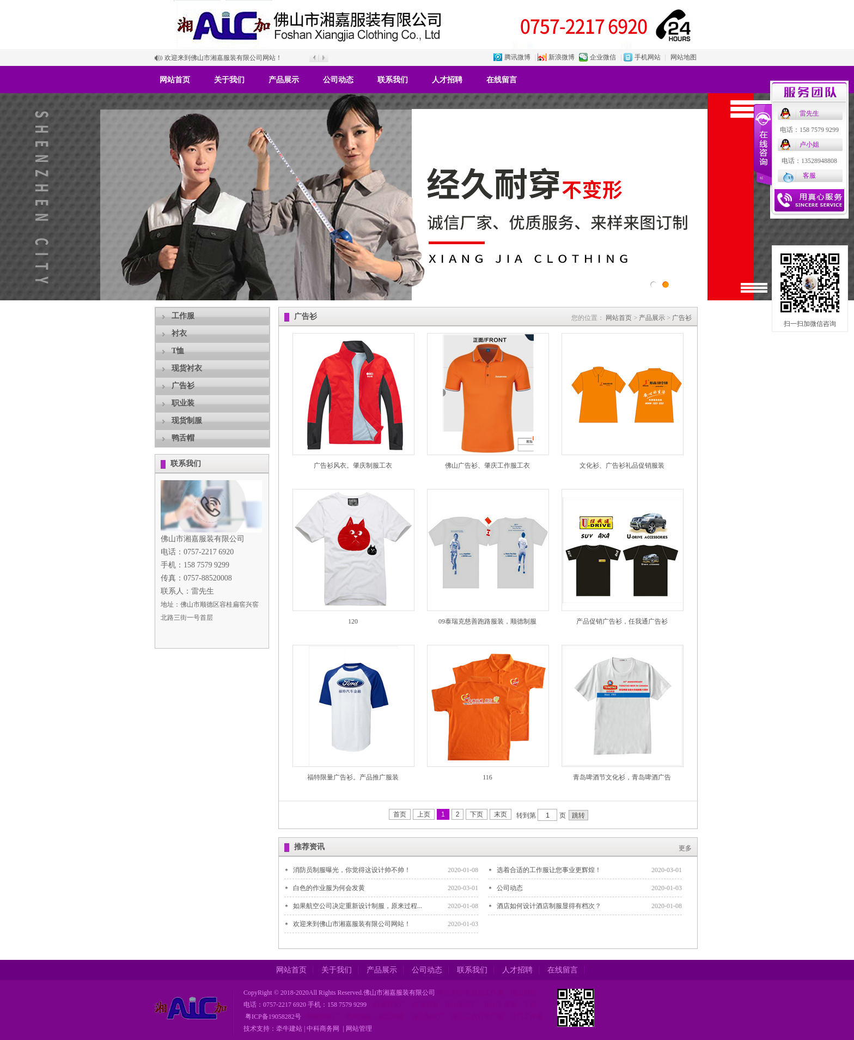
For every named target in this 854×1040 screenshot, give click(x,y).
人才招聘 (447, 80)
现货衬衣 (187, 368)
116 (487, 777)
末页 (500, 814)
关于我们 (229, 80)
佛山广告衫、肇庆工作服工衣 (487, 465)
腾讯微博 (517, 57)
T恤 (178, 351)
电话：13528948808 (809, 161)
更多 (685, 848)
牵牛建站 (289, 1028)
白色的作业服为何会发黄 (329, 888)
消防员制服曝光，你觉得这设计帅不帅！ (352, 870)
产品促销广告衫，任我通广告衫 (622, 621)
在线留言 (501, 80)
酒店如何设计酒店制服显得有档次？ (549, 906)
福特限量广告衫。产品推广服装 (353, 777)
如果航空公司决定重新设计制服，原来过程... (357, 906)
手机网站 (648, 57)
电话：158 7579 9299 (809, 130)
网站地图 (683, 57)
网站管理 (359, 1028)
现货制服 (187, 420)
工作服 (183, 316)
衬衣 (179, 333)
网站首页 (175, 80)
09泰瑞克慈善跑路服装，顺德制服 (487, 621)
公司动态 (338, 80)
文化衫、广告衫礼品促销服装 (622, 465)
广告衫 (183, 386)
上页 (423, 814)
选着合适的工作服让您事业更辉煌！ (549, 870)
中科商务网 (323, 1028)
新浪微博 (561, 57)
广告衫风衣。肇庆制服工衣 (353, 465)
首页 (399, 814)
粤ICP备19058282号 (272, 1016)
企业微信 (603, 57)
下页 (476, 814)
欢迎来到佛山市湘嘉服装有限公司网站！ (223, 58)
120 (353, 621)
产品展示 (284, 80)
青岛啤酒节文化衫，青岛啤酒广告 (622, 777)
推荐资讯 (309, 847)
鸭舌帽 (183, 438)
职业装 (183, 403)
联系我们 (392, 80)
